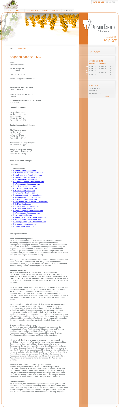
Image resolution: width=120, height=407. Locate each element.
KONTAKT (68, 10)
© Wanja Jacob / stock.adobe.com (26, 184)
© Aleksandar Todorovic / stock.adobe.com (29, 217)
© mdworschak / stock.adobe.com (26, 177)
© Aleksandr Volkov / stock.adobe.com (28, 173)
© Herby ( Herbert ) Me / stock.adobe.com (29, 222)
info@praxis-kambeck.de (25, 79)
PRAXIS (19, 10)
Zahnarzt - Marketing (18, 154)
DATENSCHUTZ (98, 2)
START (9, 10)
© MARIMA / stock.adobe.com (25, 179)
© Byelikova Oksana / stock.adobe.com (28, 182)
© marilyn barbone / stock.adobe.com (27, 175)
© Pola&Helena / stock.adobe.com (26, 206)
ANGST (45, 10)
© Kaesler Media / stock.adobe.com (27, 197)
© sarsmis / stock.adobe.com (24, 171)
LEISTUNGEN (32, 10)
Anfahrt (12, 48)
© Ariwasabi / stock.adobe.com (25, 200)
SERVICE (56, 10)
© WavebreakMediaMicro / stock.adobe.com (30, 202)
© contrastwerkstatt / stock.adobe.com (28, 195)
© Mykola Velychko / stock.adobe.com (28, 211)
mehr (107, 97)
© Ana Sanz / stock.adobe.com (25, 188)
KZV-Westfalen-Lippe (18, 145)
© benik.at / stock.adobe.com (24, 186)
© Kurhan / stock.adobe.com (24, 191)
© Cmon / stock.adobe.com (23, 226)
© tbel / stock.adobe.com (22, 204)
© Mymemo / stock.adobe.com (25, 224)
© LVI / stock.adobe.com (22, 215)
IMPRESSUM (110, 2)
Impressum (22, 48)
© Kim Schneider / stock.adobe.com (27, 220)
